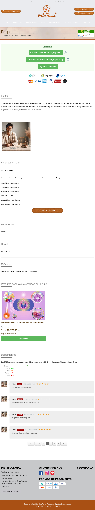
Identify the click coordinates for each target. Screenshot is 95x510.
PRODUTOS (17, 22)
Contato (5, 486)
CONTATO (86, 22)
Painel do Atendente (11, 491)
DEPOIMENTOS (54, 22)
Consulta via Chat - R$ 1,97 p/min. (45, 53)
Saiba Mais (23, 339)
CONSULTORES (31, 22)
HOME (7, 22)
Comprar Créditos (47, 210)
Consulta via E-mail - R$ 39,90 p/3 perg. (45, 60)
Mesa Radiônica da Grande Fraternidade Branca (22, 323)
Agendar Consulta (47, 67)
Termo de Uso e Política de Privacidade (14, 476)
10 (58, 443)
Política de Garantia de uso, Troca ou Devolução (14, 482)
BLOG (43, 22)
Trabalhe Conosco (10, 472)
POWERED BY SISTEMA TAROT (47, 505)
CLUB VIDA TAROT (71, 22)
